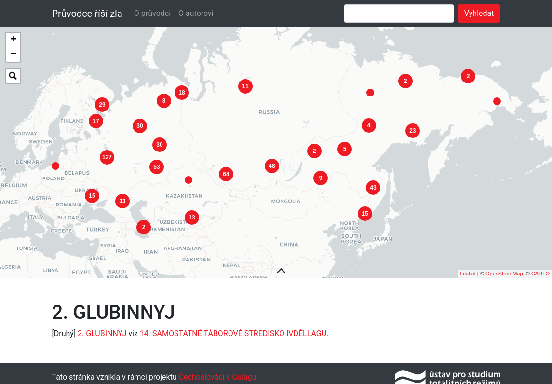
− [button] (13, 54)
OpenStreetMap (504, 271)
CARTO (540, 271)
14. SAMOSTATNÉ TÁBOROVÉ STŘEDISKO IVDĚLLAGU (233, 330)
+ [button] (13, 40)
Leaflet (468, 271)
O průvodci (152, 13)
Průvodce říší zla (87, 13)
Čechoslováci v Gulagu (216, 374)
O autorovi (196, 13)
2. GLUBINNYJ (102, 330)
